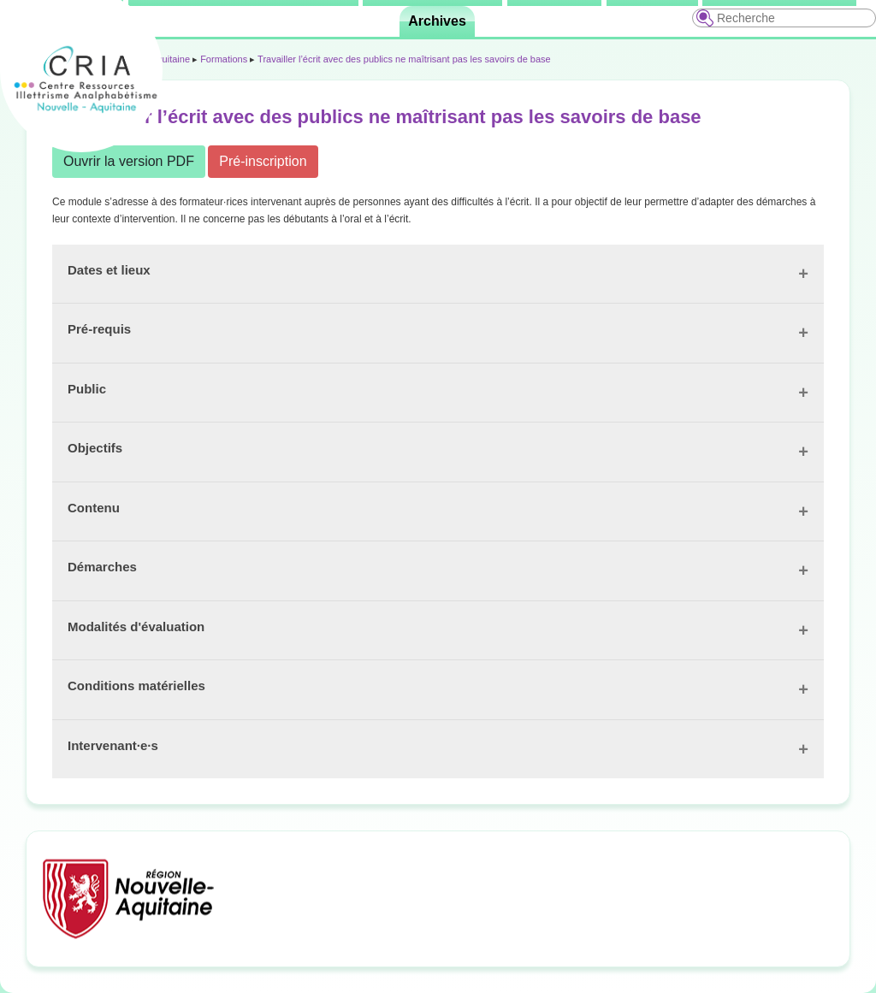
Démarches (102, 566)
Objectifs (95, 447)
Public (87, 388)
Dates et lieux (109, 270)
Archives (437, 21)
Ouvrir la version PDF (128, 161)
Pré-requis (99, 329)
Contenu (94, 507)
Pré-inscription (262, 161)
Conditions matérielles (136, 685)
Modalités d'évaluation (136, 626)
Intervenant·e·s (113, 745)
